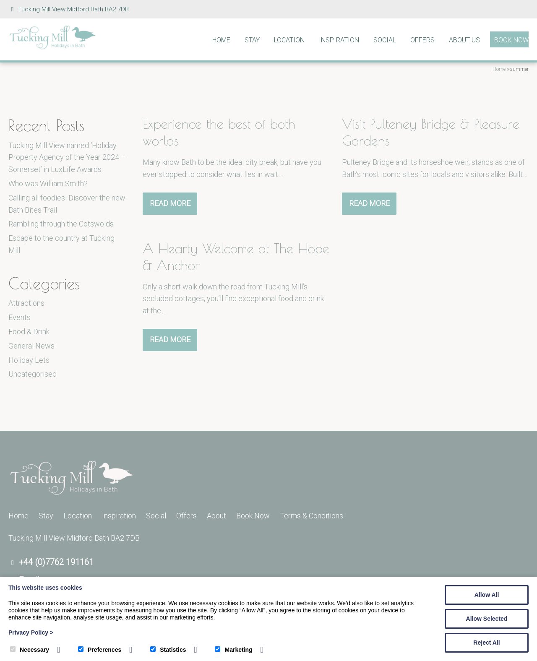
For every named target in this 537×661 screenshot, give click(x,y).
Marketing (233, 649)
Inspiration (339, 40)
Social (384, 40)
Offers (422, 40)
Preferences (99, 649)
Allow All (486, 594)
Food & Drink (29, 331)
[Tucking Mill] (52, 47)
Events (19, 317)
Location (289, 40)
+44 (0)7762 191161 (56, 562)
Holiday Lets (29, 360)
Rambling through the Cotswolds (61, 223)
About (216, 515)
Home (221, 40)
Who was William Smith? (48, 183)
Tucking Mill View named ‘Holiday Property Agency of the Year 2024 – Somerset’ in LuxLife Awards (67, 157)
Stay (252, 40)
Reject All (486, 642)
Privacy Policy (30, 632)
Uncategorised (32, 374)
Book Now (511, 40)
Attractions (26, 303)
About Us (464, 40)
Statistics (168, 649)
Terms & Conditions (311, 515)
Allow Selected (487, 618)
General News (31, 345)
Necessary (29, 649)
